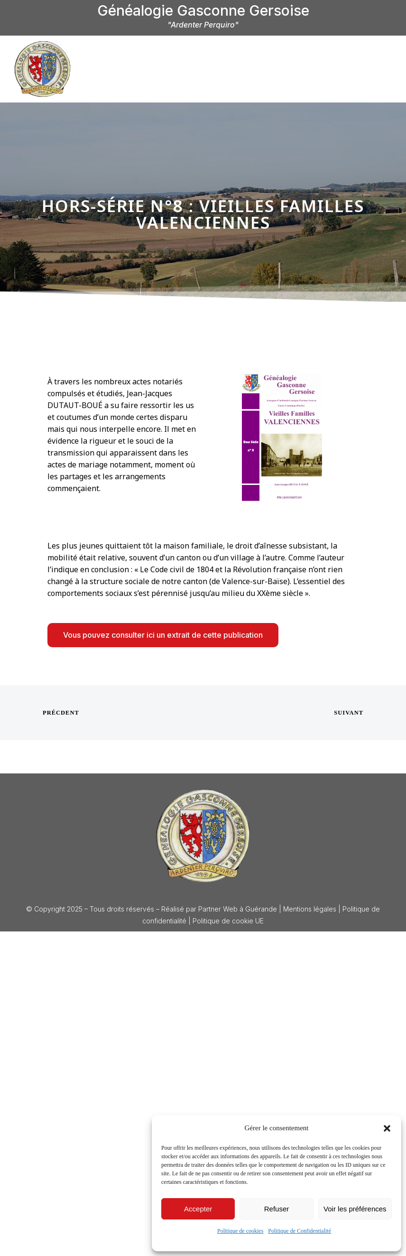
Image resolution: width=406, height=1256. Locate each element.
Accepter (198, 1209)
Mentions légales (309, 909)
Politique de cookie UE (228, 921)
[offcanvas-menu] (382, 67)
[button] (387, 1128)
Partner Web (218, 909)
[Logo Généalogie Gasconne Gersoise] (203, 836)
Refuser (276, 1209)
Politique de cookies (240, 1231)
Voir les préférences (355, 1209)
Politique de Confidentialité (299, 1231)
